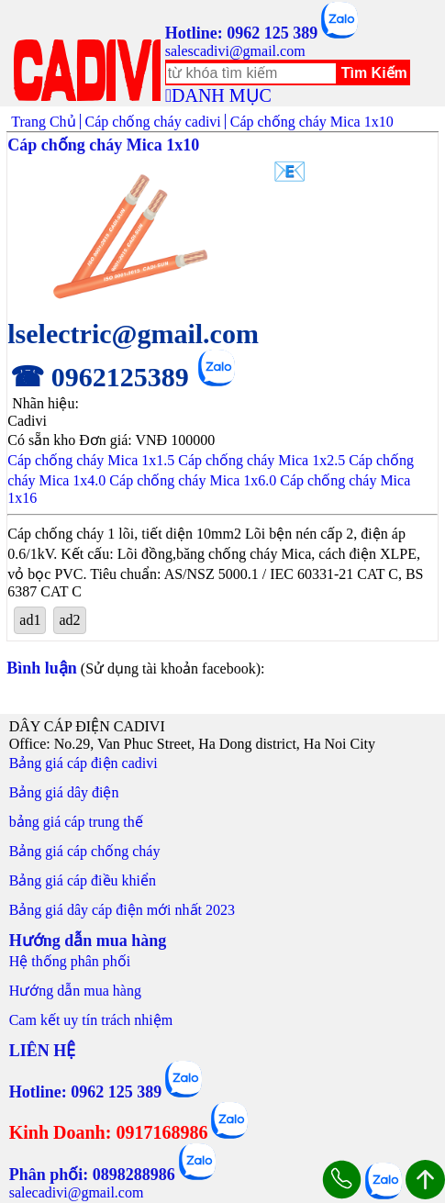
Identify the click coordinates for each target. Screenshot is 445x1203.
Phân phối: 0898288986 (92, 1174)
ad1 (29, 620)
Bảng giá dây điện (64, 792)
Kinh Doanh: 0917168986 (108, 1132)
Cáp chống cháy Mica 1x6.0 (192, 480)
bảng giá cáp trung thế (76, 822)
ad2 (69, 620)
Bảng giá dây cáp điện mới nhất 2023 (122, 910)
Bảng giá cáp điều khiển (82, 880)
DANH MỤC (222, 95)
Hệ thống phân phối (70, 961)
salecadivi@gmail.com (76, 1192)
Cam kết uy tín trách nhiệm (90, 1020)
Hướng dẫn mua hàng (75, 990)
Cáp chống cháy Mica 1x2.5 (261, 460)
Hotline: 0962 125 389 (241, 33)
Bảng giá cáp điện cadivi (83, 763)
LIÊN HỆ (42, 1050)
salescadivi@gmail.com (235, 51)
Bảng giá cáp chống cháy (85, 851)
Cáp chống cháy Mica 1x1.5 (90, 460)
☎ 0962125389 (99, 377)
